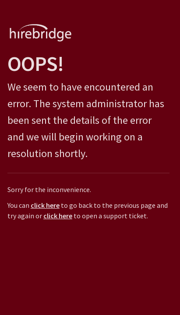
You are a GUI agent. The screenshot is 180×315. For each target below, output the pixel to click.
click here (43, 205)
